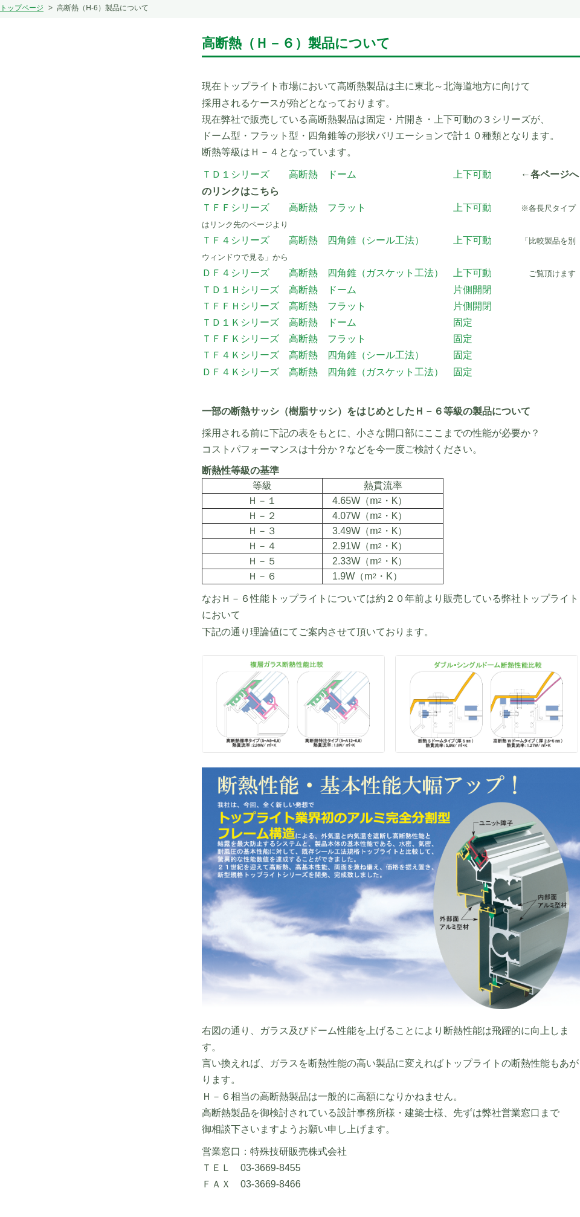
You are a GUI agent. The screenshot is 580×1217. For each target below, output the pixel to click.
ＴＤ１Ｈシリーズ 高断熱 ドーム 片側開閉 (347, 290)
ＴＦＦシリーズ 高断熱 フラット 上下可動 (347, 207)
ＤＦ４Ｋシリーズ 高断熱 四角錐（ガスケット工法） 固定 (337, 372)
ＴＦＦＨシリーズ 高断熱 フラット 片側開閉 (347, 306)
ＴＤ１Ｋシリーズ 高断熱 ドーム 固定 (337, 322)
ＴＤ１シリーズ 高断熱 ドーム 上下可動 (347, 174)
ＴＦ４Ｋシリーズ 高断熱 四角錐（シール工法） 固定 (337, 355)
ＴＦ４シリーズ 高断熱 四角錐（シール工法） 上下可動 (347, 240)
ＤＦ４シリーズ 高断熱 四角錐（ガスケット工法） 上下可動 (347, 273)
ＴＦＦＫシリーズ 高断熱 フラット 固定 (337, 339)
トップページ (22, 8)
